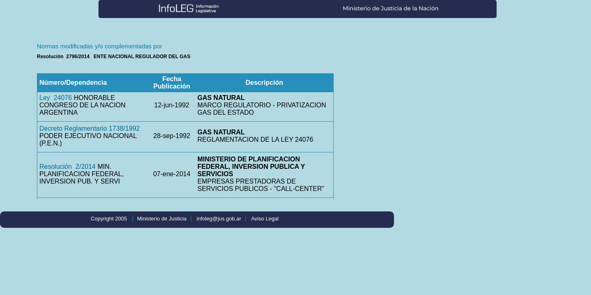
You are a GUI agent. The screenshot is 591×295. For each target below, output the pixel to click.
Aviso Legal (265, 219)
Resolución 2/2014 (67, 166)
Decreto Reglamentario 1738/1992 (89, 128)
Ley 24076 (55, 97)
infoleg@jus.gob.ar (219, 219)
